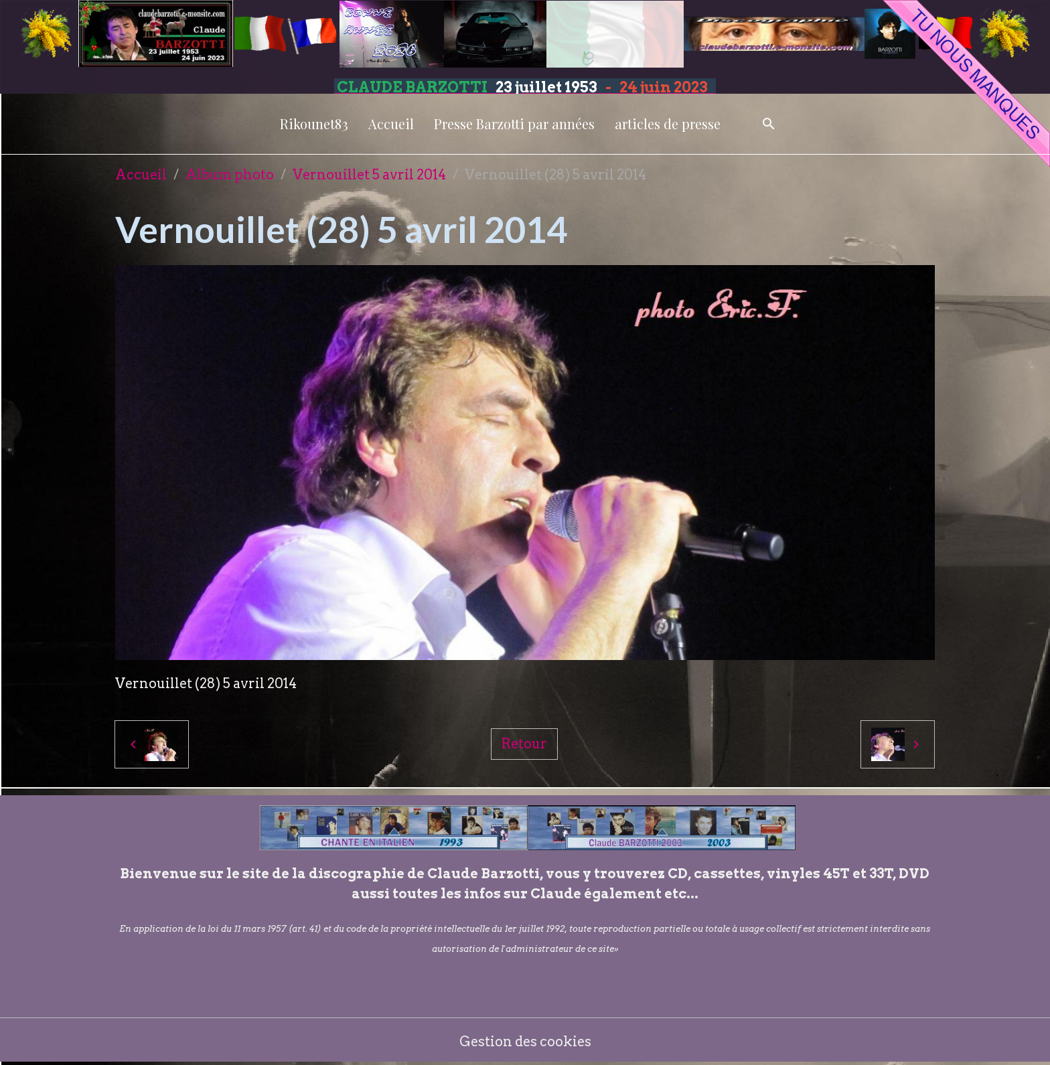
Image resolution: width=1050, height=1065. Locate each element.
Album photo (229, 175)
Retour (524, 744)
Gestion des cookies (525, 1042)
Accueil (391, 123)
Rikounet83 (314, 123)
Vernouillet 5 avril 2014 (369, 175)
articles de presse (668, 123)
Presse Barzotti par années (514, 123)
